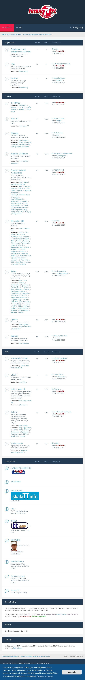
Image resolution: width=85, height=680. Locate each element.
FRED (18, 306)
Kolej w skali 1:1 (18, 389)
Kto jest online (10, 602)
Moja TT (14, 118)
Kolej (7, 352)
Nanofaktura (23, 310)
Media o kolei (17, 443)
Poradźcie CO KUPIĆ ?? (21, 294)
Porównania (19, 292)
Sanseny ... (23, 405)
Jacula (58, 338)
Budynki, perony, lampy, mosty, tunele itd (20, 210)
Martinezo (21, 251)
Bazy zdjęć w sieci (24, 428)
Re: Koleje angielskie (59, 271)
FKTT (13, 508)
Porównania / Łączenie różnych (20, 244)
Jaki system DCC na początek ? (18, 259)
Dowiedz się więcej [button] (45, 676)
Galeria (14, 412)
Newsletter (15, 329)
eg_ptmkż (24, 450)
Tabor (13, 271)
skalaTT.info (16, 490)
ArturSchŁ (60, 51)
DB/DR (24, 434)
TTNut (14, 521)
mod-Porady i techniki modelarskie (20, 183)
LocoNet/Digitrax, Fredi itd (21, 238)
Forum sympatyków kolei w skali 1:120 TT (35, 656)
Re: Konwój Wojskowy (59, 358)
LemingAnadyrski (62, 273)
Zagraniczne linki (24, 327)
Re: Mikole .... (56, 389)
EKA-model (25, 304)
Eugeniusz (17, 648)
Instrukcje (24, 293)
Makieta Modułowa (19, 153)
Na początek (9, 42)
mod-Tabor (23, 281)
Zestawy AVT (19, 253)
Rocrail (18, 241)
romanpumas (60, 377)
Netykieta (55, 49)
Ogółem (14, 319)
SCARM (19, 190)
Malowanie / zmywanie (19, 200)
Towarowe (24, 287)
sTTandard (16, 481)
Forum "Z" (15, 590)
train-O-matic (23, 247)
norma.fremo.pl (17, 561)
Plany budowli (24, 144)
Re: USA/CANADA (58, 375)
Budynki (27, 142)
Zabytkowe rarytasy (21, 290)
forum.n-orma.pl (18, 576)
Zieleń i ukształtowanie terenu (20, 206)
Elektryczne (18, 284)
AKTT (23, 107)
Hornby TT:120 (23, 109)
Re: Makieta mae (57, 133)
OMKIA (25, 306)
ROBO (21, 312)
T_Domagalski (61, 156)
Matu (25, 300)
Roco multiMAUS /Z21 (18, 235)
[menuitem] (19, 28)
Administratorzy (25, 616)
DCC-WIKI (15, 540)
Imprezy (14, 336)
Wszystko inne (10, 461)
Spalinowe (24, 285)
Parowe (20, 283)
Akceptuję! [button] (72, 672)
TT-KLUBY (15, 103)
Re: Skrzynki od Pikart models (62, 153)
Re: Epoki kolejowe (58, 78)
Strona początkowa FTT (10, 656)
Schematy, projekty (18, 264)
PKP (19, 430)
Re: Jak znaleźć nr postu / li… (61, 64)
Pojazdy (14, 144)
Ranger (58, 121)
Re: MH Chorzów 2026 (59, 336)
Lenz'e (26, 237)
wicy (57, 135)
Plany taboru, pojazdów (20, 147)
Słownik (14, 78)
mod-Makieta (23, 140)
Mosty (20, 142)
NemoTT (59, 80)
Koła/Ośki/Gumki (17, 198)
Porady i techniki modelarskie (18, 171)
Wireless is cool (24, 256)
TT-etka (8, 96)
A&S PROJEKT (23, 308)
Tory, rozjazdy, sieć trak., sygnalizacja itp (20, 203)
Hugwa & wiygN (20, 299)
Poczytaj (27, 212)
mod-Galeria (23, 425)
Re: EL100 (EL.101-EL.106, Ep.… (62, 412)
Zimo (19, 232)
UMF (13, 306)
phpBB (21, 663)
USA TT (14, 375)
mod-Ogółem (23, 324)
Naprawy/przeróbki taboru (20, 194)
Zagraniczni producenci (20, 297)
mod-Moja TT (24, 126)
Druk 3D (19, 188)
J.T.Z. (13, 64)
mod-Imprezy (24, 343)
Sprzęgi (14, 197)
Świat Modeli (24, 302)
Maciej (23, 366)
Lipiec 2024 (55, 443)
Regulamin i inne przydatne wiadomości (21, 50)
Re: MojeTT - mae (58, 118)
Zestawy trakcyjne (22, 289)
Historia (21, 436)
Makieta (14, 133)
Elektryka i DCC (18, 221)
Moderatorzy (23, 71)
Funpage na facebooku (21, 468)
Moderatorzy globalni (39, 616)
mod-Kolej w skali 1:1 (20, 367)
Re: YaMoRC (56, 221)
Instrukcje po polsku (23, 262)
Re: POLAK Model (58, 170)
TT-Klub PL (22, 105)
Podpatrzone (16, 214)
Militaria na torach (19, 358)
